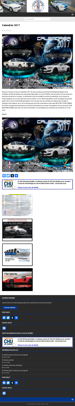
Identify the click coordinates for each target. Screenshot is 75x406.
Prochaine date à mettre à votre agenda (15, 355)
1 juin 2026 (6, 373)
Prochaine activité (8, 360)
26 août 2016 (7, 30)
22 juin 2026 (6, 357)
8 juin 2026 (6, 367)
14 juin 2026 (6, 362)
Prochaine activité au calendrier (12, 365)
